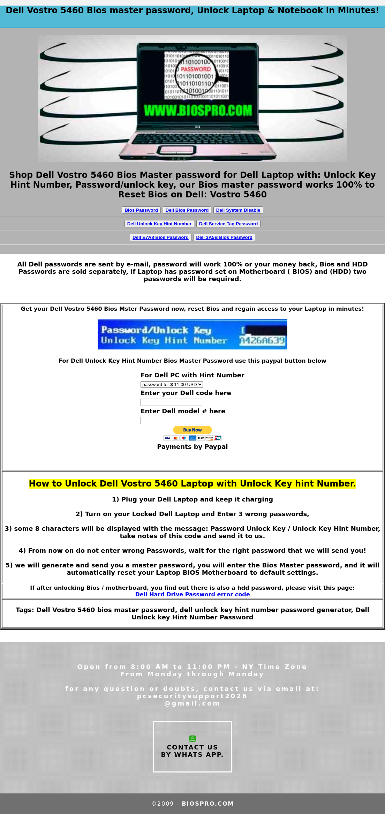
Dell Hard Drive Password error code (192, 594)
